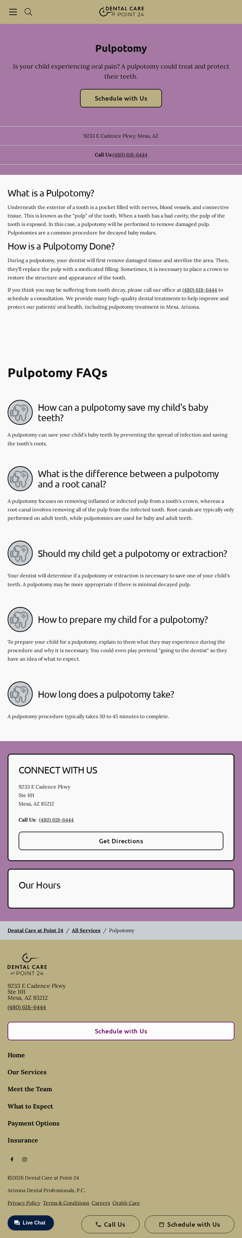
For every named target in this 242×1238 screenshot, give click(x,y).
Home (16, 1055)
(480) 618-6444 (130, 154)
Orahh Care (126, 1203)
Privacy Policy (24, 1203)
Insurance (23, 1140)
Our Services (27, 1072)
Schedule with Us (121, 98)
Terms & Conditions (66, 1203)
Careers (101, 1203)
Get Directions (121, 841)
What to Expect (30, 1106)
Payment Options (34, 1123)
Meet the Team (30, 1089)
